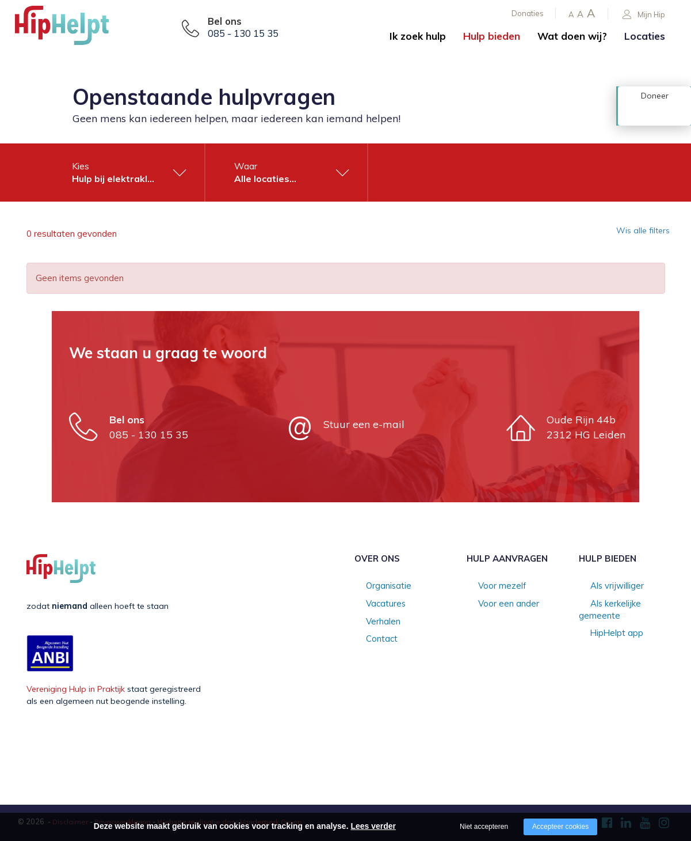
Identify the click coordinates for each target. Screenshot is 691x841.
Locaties (644, 36)
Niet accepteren (484, 827)
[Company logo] (72, 29)
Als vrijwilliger (604, 586)
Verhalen (371, 622)
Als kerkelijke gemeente (623, 604)
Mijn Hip (644, 15)
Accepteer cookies (560, 827)
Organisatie (376, 586)
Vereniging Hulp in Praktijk (75, 689)
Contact (369, 640)
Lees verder (373, 826)
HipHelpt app (604, 622)
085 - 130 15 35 (243, 33)
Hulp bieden (491, 36)
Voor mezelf (490, 586)
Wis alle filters (636, 234)
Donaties (527, 13)
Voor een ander (496, 604)
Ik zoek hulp (418, 36)
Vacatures (373, 604)
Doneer (654, 113)
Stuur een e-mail (363, 424)
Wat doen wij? (572, 36)
